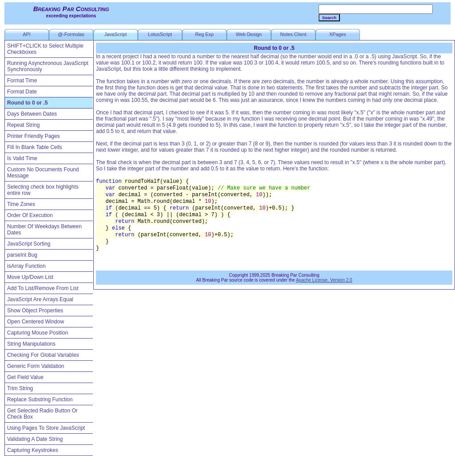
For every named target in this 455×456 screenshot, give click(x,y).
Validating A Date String (35, 439)
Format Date (22, 92)
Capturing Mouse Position (37, 333)
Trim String (20, 388)
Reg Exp (204, 34)
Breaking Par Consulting (71, 8)
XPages (337, 34)
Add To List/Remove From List (43, 288)
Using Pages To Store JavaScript (46, 428)
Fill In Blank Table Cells (34, 147)
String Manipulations (31, 344)
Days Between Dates (32, 114)
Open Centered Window (35, 322)
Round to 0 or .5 (27, 103)
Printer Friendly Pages (33, 136)
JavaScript (115, 34)
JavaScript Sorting (28, 244)
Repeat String (23, 125)
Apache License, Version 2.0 (324, 280)
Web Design (249, 34)
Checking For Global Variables (43, 355)
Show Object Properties (35, 310)
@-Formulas (71, 34)
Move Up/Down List (30, 277)
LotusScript (160, 34)
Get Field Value (25, 377)
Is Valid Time (22, 158)
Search (329, 17)
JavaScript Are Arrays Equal (40, 299)
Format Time (22, 80)
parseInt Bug (22, 255)
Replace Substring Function (39, 399)
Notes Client (293, 34)
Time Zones (21, 204)
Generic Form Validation (35, 366)
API (26, 34)
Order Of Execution (30, 215)
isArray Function (26, 266)
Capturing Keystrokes (32, 450)
